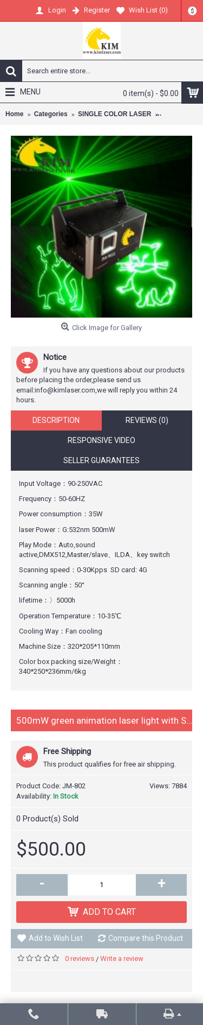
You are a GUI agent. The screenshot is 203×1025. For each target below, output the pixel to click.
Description (56, 420)
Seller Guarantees (101, 460)
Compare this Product (145, 938)
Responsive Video (101, 440)
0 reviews (79, 958)
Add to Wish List (56, 938)
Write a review (121, 958)
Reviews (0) (147, 420)
